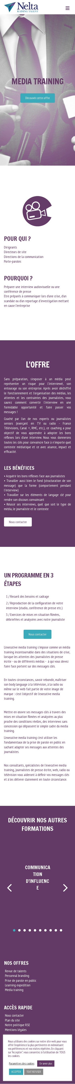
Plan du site (12, 1020)
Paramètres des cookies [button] (21, 1063)
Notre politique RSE (17, 1024)
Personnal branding (17, 975)
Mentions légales (16, 1029)
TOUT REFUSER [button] (34, 1072)
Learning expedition (17, 985)
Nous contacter (14, 1015)
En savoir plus (46, 1063)
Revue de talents (15, 971)
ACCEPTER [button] (16, 1072)
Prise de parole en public (20, 980)
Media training (14, 989)
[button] (14, 930)
